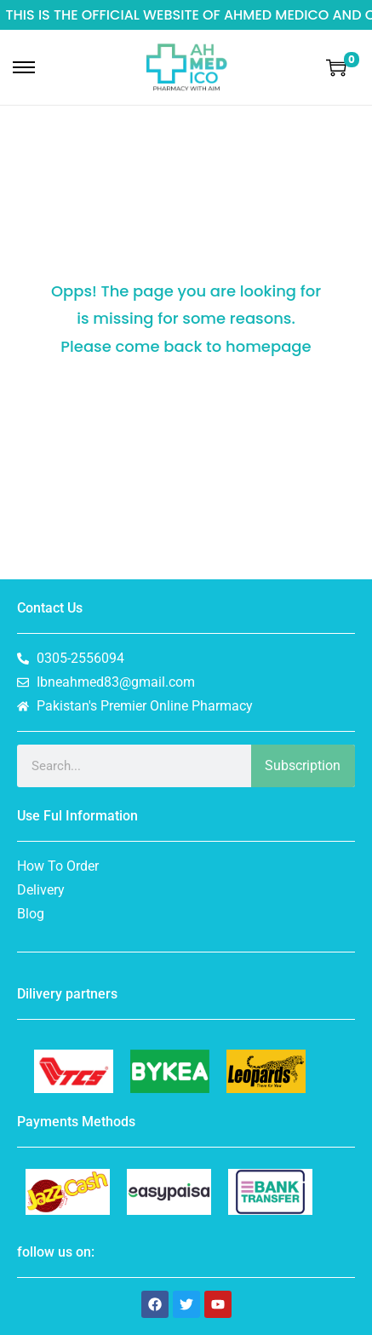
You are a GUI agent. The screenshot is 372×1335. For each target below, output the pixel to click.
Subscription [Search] (303, 765)
